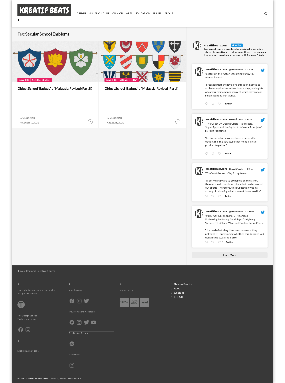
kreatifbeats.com (216, 69)
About (168, 13)
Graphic (24, 80)
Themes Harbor (74, 379)
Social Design (41, 80)
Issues (157, 13)
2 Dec (250, 169)
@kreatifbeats (236, 69)
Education (143, 13)
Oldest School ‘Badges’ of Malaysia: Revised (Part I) (141, 88)
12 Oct (250, 211)
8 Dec (250, 119)
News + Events (183, 284)
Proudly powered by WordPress (32, 379)
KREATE (179, 296)
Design (81, 13)
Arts (129, 13)
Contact (179, 292)
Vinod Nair (29, 118)
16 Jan (250, 69)
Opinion (117, 13)
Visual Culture (99, 13)
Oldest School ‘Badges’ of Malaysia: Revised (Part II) (54, 88)
